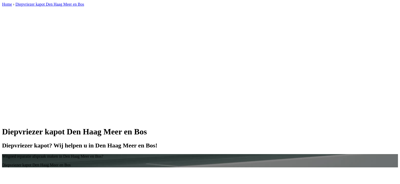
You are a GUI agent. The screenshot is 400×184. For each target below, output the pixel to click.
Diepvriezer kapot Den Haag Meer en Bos (49, 4)
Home (7, 4)
